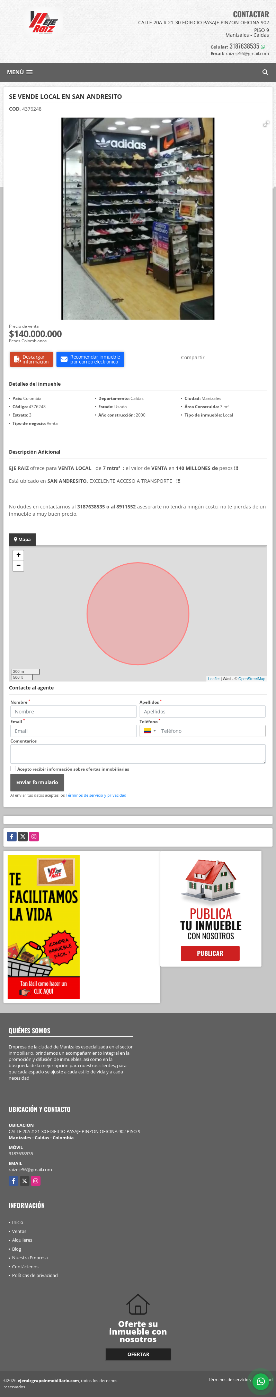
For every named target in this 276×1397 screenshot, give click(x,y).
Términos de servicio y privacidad (96, 795)
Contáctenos (25, 1266)
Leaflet (214, 679)
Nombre (20, 702)
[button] (266, 123)
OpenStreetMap (251, 679)
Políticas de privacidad (35, 1275)
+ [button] (18, 555)
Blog (16, 1249)
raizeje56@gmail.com (30, 1169)
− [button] (18, 566)
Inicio (17, 1222)
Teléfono (150, 722)
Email (17, 722)
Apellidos (151, 702)
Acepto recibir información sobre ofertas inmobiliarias (73, 769)
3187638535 (244, 45)
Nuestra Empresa (30, 1257)
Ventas (19, 1231)
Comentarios (23, 741)
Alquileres (22, 1240)
